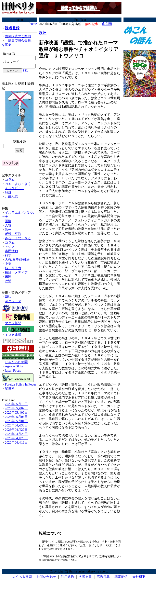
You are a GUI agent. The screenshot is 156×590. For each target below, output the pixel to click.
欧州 (8, 229)
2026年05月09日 (16, 408)
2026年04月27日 (16, 429)
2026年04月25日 (16, 434)
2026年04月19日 (16, 442)
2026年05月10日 (16, 404)
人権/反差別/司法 (17, 259)
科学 (8, 255)
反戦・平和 (13, 234)
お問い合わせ (46, 577)
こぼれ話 (11, 196)
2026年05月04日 (16, 417)
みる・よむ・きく (18, 184)
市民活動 (11, 251)
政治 (8, 281)
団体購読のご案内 (18, 36)
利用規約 (67, 577)
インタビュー (14, 188)
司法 (8, 297)
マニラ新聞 (13, 323)
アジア (10, 246)
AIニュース (13, 301)
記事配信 (121, 577)
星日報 (10, 388)
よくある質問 (22, 577)
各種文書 (85, 577)
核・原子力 (13, 268)
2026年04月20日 (16, 438)
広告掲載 (103, 577)
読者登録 (12, 28)
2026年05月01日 (16, 421)
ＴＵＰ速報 (13, 334)
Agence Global (14, 366)
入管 (8, 225)
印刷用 (107, 24)
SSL (25, 70)
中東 (8, 264)
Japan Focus (13, 370)
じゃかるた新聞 (16, 362)
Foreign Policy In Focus (20, 384)
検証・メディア (16, 272)
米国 (8, 276)
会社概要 (138, 577)
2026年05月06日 (16, 412)
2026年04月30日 (16, 425)
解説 (8, 192)
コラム (10, 179)
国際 (8, 221)
